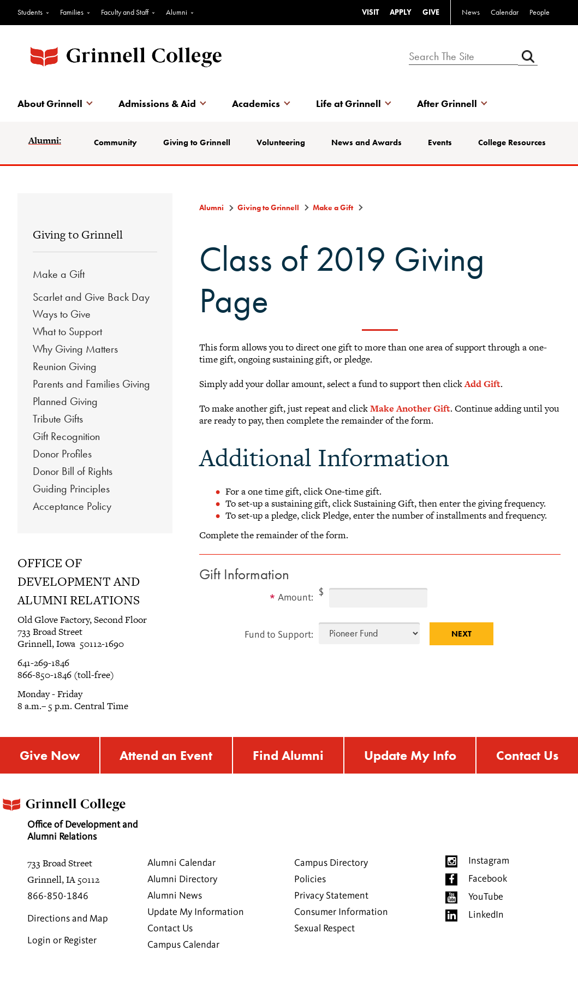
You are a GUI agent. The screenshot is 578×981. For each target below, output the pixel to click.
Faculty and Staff (124, 12)
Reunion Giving (65, 366)
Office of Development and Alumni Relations (69, 816)
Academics (256, 103)
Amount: (295, 598)
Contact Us (527, 755)
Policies (310, 879)
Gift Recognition (66, 436)
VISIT (370, 12)
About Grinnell (49, 103)
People (539, 12)
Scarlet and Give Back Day (91, 297)
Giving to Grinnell (196, 142)
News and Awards (366, 142)
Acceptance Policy (72, 506)
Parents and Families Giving (91, 384)
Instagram (488, 861)
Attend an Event (166, 755)
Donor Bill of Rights (72, 471)
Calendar (505, 12)
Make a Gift (59, 274)
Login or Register (62, 941)
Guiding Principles (71, 488)
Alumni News (174, 896)
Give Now (50, 755)
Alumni (176, 12)
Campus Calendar (183, 945)
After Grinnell (447, 103)
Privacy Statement (331, 896)
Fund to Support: (279, 635)
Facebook (487, 879)
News (471, 12)
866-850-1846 (57, 896)
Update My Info (410, 755)
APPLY (401, 12)
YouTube (485, 897)
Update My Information (195, 912)
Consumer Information (341, 912)
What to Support (67, 331)
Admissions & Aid (157, 103)
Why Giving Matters (75, 349)
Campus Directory (331, 863)
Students (30, 12)
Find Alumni (288, 755)
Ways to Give (62, 314)
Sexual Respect (324, 929)
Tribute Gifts (58, 419)
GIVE (430, 12)
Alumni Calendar (181, 863)
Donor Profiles (62, 454)
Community (115, 142)
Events (440, 142)
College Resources (512, 142)
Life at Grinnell (348, 103)
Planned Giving (65, 401)
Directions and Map (67, 919)
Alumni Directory (182, 879)
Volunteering (281, 142)
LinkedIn (486, 915)
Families (72, 12)
